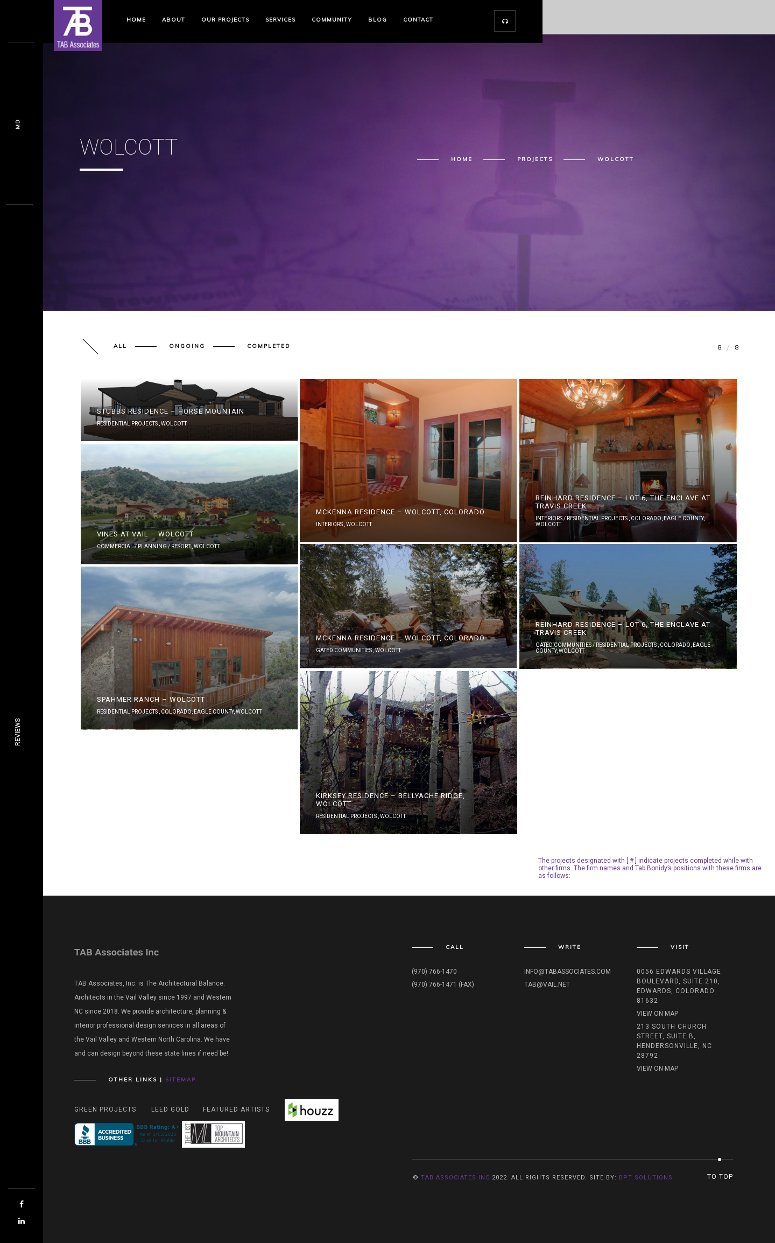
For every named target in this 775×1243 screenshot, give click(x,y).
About (173, 19)
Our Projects (225, 19)
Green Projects (105, 1109)
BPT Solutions (646, 1177)
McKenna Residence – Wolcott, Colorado (400, 512)
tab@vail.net (547, 984)
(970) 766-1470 (434, 971)
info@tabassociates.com (567, 971)
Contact (418, 19)
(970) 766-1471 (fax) (443, 984)
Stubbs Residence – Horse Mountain (170, 411)
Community (332, 19)
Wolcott (174, 424)
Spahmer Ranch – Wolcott (151, 699)
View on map (657, 1013)
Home (136, 19)
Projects (535, 159)
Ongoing (187, 346)
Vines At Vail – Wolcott (145, 534)
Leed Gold (170, 1109)
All (120, 346)
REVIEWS (18, 732)
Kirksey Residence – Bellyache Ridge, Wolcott (390, 800)
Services (280, 19)
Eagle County (683, 518)
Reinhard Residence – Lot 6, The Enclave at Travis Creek (623, 502)
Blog (377, 19)
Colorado (646, 518)
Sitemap (180, 1079)
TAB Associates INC (455, 1177)
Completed (269, 346)
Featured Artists (236, 1109)
